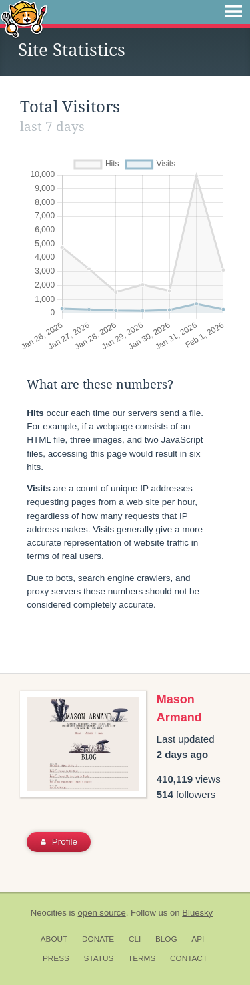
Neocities (49, 913)
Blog (166, 939)
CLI (135, 939)
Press (56, 958)
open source (102, 913)
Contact (188, 958)
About (54, 939)
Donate (98, 939)
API (197, 939)
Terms (141, 958)
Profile (59, 842)
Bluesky (197, 913)
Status (99, 958)
